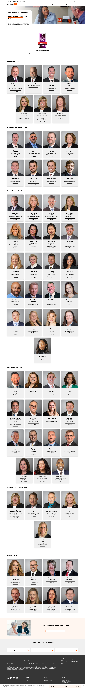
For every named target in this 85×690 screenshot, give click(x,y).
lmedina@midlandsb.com (51, 609)
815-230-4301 (15, 91)
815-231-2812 (69, 424)
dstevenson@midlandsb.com (15, 90)
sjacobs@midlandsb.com (33, 394)
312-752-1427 (33, 424)
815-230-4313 (33, 246)
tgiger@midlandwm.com (33, 452)
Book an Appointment (18, 650)
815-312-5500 (51, 247)
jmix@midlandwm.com (15, 451)
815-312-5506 (60, 118)
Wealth (68, 4)
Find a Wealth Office (67, 650)
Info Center (75, 4)
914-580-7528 (51, 305)
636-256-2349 (69, 90)
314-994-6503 (15, 425)
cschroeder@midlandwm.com (15, 424)
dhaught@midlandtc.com (33, 218)
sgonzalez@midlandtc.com (70, 302)
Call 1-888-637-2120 (42, 650)
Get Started (59, 631)
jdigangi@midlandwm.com (24, 479)
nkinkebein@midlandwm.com (51, 154)
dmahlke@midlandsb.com (15, 609)
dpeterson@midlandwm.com (60, 479)
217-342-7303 (15, 452)
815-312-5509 (33, 156)
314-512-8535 (33, 610)
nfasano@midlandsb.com (24, 118)
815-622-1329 (42, 546)
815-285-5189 (33, 584)
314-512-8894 (51, 422)
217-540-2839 (51, 396)
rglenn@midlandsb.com (51, 276)
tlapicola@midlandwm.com (42, 479)
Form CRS (17, 669)
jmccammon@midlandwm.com (70, 451)
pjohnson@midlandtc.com (42, 359)
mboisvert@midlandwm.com (69, 394)
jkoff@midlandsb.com (33, 244)
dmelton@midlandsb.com (70, 153)
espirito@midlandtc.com (69, 276)
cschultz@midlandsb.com (51, 394)
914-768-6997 (42, 361)
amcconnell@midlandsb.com (69, 514)
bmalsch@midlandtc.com (51, 218)
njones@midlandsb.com (69, 331)
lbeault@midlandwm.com (33, 87)
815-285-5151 (69, 610)
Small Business (16, 1)
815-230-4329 (51, 610)
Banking (54, 4)
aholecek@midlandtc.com (33, 331)
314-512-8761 (33, 516)
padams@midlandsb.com (33, 304)
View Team (53, 53)
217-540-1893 (69, 452)
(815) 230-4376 (33, 332)
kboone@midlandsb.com (33, 582)
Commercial (22, 1)
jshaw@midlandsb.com (42, 544)
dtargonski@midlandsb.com (42, 119)
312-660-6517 (15, 334)
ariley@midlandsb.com (33, 609)
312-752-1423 (33, 277)
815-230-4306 (42, 121)
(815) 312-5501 (24, 481)
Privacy (62, 660)
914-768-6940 (42, 481)
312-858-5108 (15, 277)
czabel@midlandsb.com (51, 181)
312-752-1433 (51, 334)
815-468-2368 (51, 582)
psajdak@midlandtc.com (33, 276)
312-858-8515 (33, 219)
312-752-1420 (15, 183)
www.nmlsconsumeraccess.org (20, 660)
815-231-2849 (33, 396)
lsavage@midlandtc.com (51, 332)
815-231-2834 (51, 183)
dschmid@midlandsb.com (33, 514)
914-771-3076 (15, 219)
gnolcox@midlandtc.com (15, 332)
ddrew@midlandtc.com (51, 304)
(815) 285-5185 (70, 332)
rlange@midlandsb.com (51, 88)
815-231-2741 (51, 90)
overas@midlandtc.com (15, 302)
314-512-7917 (51, 156)
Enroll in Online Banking (48, 680)
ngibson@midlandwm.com (70, 88)
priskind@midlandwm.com (33, 423)
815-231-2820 (69, 516)
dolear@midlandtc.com (15, 247)
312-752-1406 (69, 304)
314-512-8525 (33, 454)
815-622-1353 (15, 584)
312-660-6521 (60, 481)
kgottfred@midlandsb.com (33, 183)
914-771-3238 (15, 249)
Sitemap (62, 663)
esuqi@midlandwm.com (33, 154)
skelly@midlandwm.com (51, 451)
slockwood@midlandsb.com (51, 581)
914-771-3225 (51, 452)
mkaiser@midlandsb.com (70, 609)
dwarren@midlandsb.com (70, 246)
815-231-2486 (24, 119)
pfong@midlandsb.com (51, 246)
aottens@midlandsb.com (15, 582)
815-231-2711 (69, 247)
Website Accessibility (64, 661)
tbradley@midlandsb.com (70, 581)
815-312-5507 (69, 183)
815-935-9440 (69, 582)
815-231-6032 (33, 184)
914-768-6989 (15, 304)
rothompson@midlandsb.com (51, 514)
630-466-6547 (15, 610)
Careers (27, 680)
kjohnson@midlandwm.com (51, 421)
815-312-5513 (69, 154)
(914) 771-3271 (70, 277)
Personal (9, 1)
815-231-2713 (69, 396)
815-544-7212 (51, 277)
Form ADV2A (22, 669)
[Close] (83, 685)
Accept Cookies (76, 686)
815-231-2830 (33, 305)
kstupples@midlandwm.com (60, 116)
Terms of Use (63, 658)
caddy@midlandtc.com (15, 276)
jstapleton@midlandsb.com (15, 181)
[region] (42, 686)
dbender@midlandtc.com (15, 218)
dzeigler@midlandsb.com (70, 423)
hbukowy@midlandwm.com (69, 181)
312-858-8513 (51, 219)
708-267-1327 (51, 516)
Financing (61, 4)
